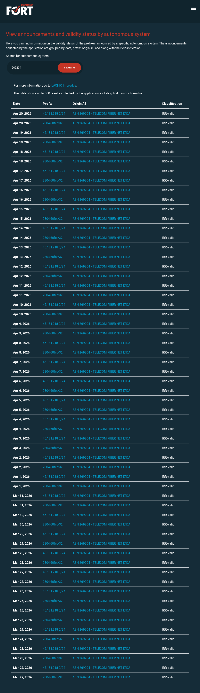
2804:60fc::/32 (53, 123)
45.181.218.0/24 (54, 113)
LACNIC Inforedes (63, 85)
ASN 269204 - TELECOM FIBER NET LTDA (101, 113)
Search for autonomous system (27, 56)
